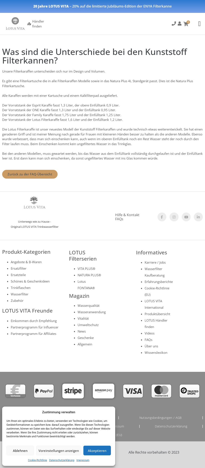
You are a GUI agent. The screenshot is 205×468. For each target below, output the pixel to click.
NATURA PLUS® (89, 275)
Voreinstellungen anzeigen (58, 450)
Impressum (82, 460)
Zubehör (17, 300)
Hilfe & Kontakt (127, 215)
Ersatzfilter (18, 268)
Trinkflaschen (21, 288)
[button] (174, 24)
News (82, 331)
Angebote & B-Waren (26, 262)
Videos (150, 333)
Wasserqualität (88, 305)
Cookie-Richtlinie (37, 460)
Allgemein (85, 344)
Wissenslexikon (156, 352)
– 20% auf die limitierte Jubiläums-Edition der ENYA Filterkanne (102, 6)
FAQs (119, 219)
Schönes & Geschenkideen (30, 281)
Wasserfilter (19, 294)
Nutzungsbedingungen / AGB (160, 418)
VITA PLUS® (86, 268)
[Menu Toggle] (199, 23)
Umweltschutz (88, 325)
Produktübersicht (157, 314)
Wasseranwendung (92, 312)
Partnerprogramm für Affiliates (33, 333)
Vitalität (83, 318)
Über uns (151, 346)
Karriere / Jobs (155, 262)
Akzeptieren (97, 450)
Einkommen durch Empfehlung (34, 321)
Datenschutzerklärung (61, 460)
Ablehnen (20, 450)
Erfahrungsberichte (159, 282)
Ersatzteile (18, 275)
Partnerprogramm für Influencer (34, 327)
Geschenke (86, 338)
